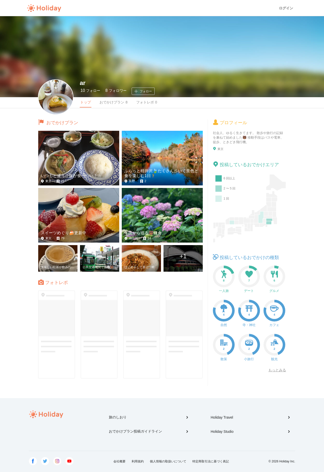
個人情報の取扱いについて (168, 461)
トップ (85, 102)
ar (83, 82)
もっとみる (277, 370)
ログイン (286, 8)
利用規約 (138, 461)
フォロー (90, 90)
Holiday (44, 8)
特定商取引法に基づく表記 (210, 461)
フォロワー (115, 90)
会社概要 (119, 461)
